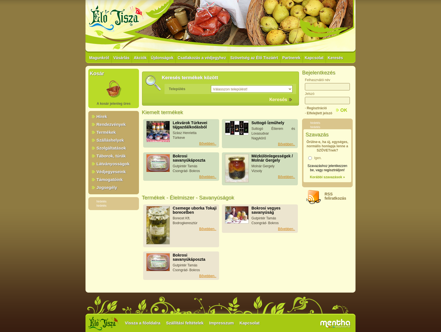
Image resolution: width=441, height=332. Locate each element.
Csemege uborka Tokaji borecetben (195, 210)
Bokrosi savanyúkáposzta (189, 158)
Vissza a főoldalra (142, 322)
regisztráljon (334, 170)
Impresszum (221, 322)
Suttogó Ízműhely (267, 123)
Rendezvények (111, 124)
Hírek (101, 116)
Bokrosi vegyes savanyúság (266, 210)
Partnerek (291, 57)
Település (177, 89)
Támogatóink (109, 179)
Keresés (335, 57)
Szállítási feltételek (184, 322)
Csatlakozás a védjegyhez (201, 57)
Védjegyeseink (111, 171)
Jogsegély (106, 187)
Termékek (106, 132)
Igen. (318, 158)
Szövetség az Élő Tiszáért (254, 57)
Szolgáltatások (111, 148)
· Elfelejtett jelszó (318, 113)
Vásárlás (121, 57)
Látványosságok (113, 163)
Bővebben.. (207, 144)
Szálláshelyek (110, 140)
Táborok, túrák (111, 155)
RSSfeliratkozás (335, 196)
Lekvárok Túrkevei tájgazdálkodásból (190, 125)
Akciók (140, 57)
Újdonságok (162, 57)
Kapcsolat (314, 57)
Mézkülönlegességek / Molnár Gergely (272, 158)
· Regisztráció (316, 108)
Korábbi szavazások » (327, 177)
